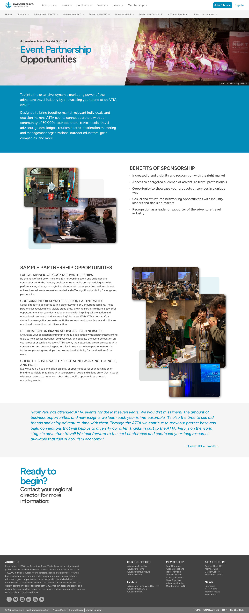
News (65, 5)
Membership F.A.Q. (175, 586)
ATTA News (211, 588)
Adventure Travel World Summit (143, 586)
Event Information (204, 14)
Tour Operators (174, 566)
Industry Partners (175, 577)
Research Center (213, 574)
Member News (212, 591)
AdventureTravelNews (138, 571)
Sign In (239, 5)
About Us (48, 5)
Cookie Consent (94, 610)
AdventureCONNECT (150, 14)
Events (100, 5)
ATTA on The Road (178, 14)
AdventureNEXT (72, 14)
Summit (22, 14)
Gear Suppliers (173, 580)
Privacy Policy (59, 610)
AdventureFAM (123, 14)
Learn (116, 5)
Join (225, 610)
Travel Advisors (173, 571)
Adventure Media (174, 583)
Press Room (211, 594)
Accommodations (175, 568)
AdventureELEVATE (44, 14)
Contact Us (211, 610)
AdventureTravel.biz (137, 566)
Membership (136, 5)
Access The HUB (213, 566)
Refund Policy (76, 610)
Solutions (83, 5)
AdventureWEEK (98, 14)
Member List (211, 568)
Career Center (212, 571)
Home (8, 14)
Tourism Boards (174, 574)
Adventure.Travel (135, 568)
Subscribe (210, 586)
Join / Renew (222, 5)
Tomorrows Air (134, 574)
